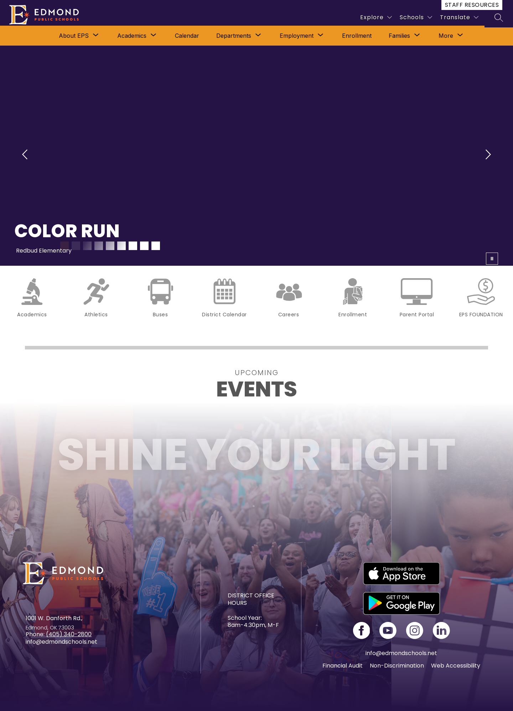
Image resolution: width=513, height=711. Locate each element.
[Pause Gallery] (495, 258)
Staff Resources (472, 5)
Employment (297, 35)
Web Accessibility (455, 665)
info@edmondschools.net (401, 653)
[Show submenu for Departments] (233, 35)
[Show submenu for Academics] (131, 35)
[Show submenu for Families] (399, 35)
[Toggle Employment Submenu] (320, 35)
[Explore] (376, 17)
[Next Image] (487, 155)
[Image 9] (155, 246)
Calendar (187, 35)
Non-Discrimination (397, 665)
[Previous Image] (25, 155)
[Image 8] (144, 246)
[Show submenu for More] (446, 35)
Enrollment (357, 35)
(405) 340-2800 (69, 634)
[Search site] (498, 17)
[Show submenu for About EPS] (74, 35)
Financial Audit (342, 665)
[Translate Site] (459, 17)
